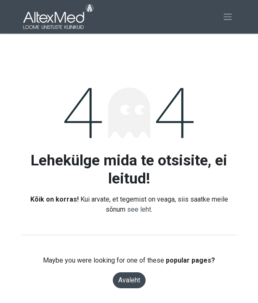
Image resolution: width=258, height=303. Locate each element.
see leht (139, 209)
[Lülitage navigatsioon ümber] (228, 17)
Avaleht (129, 280)
